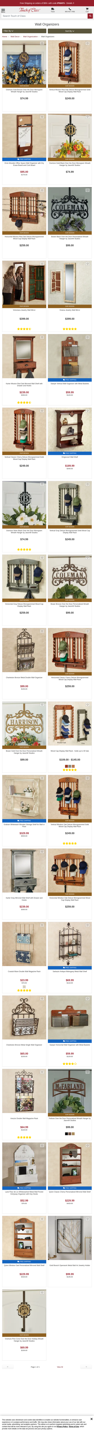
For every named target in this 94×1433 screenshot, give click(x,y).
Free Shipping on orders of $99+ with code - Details (47, 3)
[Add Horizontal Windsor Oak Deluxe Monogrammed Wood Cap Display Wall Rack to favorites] (87, 851)
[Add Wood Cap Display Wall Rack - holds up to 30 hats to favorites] (87, 704)
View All (60, 1367)
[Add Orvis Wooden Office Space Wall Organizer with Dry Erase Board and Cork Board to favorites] (42, 117)
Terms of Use (74, 1427)
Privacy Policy (62, 1427)
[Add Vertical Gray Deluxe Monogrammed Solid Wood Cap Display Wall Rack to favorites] (87, 484)
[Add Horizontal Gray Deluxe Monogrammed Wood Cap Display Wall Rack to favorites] (42, 558)
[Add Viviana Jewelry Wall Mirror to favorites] (87, 264)
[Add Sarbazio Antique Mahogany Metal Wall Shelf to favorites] (87, 925)
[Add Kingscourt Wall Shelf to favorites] (87, 411)
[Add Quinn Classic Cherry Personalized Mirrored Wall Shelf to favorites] (87, 1145)
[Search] (90, 16)
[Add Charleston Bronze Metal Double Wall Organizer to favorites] (42, 631)
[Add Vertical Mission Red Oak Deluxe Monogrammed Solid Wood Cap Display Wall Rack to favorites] (87, 43)
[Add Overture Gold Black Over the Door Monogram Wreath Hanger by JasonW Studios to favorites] (87, 117)
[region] (47, 1424)
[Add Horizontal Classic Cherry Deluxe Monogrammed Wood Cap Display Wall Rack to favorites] (87, 631)
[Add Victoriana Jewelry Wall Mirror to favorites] (42, 264)
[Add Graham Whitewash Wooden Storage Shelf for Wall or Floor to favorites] (42, 778)
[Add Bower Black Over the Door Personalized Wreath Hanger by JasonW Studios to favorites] (87, 190)
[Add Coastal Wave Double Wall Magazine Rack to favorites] (42, 925)
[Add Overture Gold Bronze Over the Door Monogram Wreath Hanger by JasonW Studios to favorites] (42, 43)
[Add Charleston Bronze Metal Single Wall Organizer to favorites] (42, 998)
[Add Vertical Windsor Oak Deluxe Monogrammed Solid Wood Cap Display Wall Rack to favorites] (87, 778)
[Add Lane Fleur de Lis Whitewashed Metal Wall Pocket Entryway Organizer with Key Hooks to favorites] (42, 1145)
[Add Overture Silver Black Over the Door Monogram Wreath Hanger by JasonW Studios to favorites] (42, 484)
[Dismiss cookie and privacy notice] (91, 1419)
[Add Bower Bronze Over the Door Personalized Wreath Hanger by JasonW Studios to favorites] (87, 558)
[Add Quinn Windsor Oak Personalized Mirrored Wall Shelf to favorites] (42, 1219)
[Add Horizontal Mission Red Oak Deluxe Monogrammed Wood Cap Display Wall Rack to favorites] (42, 190)
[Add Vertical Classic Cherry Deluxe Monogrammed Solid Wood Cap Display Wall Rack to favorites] (42, 411)
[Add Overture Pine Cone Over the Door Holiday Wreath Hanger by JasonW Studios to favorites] (42, 1292)
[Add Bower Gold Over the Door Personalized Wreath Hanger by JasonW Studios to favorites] (42, 704)
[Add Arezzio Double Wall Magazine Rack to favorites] (42, 1072)
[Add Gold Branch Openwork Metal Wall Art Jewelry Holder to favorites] (87, 1219)
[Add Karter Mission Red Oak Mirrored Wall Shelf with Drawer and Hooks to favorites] (42, 337)
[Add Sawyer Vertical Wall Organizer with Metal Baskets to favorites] (87, 337)
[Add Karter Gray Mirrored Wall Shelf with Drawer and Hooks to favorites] (42, 851)
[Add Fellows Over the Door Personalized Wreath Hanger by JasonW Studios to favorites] (87, 1072)
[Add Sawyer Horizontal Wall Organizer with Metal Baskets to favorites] (87, 998)
